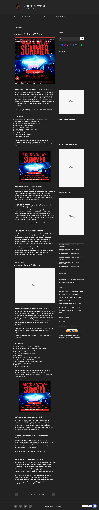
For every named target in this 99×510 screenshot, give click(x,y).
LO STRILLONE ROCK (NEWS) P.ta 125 (69, 249)
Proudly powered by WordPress (52, 506)
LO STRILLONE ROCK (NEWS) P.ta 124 (69, 253)
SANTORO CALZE (63, 321)
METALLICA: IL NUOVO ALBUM (67, 291)
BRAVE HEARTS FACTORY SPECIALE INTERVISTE (71, 279)
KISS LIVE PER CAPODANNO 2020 (68, 310)
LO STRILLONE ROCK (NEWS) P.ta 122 (69, 262)
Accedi (61, 32)
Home (16, 17)
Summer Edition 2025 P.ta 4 (28, 265)
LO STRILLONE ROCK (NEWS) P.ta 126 (69, 245)
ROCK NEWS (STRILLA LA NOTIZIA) (68, 303)
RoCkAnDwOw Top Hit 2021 (66, 308)
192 (43, 494)
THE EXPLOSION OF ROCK (66, 297)
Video (71, 17)
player (32, 223)
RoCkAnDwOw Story (61, 17)
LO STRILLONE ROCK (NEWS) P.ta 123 (69, 258)
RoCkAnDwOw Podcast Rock (29, 17)
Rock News (44, 17)
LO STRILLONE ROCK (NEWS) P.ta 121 (69, 266)
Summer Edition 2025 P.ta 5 (28, 34)
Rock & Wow (34, 6)
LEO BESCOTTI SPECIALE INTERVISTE (68, 282)
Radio (51, 17)
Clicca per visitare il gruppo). (36, 239)
